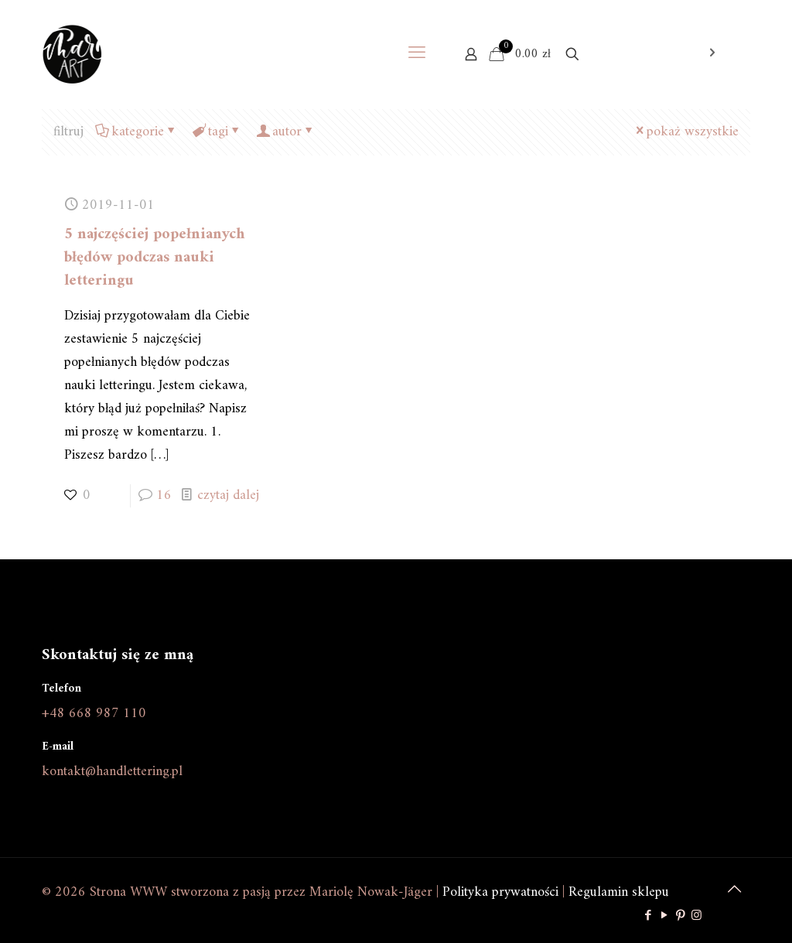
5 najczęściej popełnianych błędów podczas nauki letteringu (154, 258)
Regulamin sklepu (618, 892)
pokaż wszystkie (686, 132)
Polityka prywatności (500, 892)
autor (286, 132)
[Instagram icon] (696, 916)
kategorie (136, 132)
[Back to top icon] (734, 890)
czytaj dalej (228, 495)
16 (164, 495)
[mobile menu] (417, 54)
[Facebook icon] (648, 916)
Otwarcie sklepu (662, 54)
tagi (217, 132)
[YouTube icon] (664, 916)
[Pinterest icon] (680, 916)
